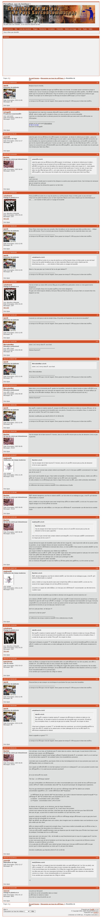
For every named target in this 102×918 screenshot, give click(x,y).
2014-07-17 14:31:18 (10, 315)
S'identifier (60, 29)
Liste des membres (25, 29)
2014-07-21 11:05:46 (10, 492)
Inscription (51, 29)
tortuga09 (7, 112)
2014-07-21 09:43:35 (10, 431)
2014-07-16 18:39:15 (10, 192)
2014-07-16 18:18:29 (10, 154)
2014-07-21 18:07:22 (10, 568)
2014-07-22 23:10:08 (10, 888)
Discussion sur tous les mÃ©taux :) (53, 78)
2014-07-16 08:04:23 (10, 82)
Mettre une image (70, 29)
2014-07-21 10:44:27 (10, 455)
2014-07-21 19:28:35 (10, 625)
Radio (85, 29)
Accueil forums (8, 29)
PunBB (92, 909)
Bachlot (6, 157)
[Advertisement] (51, 57)
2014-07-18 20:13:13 (10, 385)
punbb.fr (96, 912)
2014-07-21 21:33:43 (10, 658)
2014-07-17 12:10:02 (10, 282)
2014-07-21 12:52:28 (10, 517)
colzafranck (7, 196)
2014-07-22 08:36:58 (10, 679)
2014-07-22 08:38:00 (10, 705)
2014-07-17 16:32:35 (10, 341)
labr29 (5, 86)
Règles (35, 29)
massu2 (6, 891)
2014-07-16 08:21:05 (10, 109)
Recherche (42, 29)
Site (16, 29)
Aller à (19, 910)
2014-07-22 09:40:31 (10, 748)
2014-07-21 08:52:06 (10, 405)
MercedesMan (8, 344)
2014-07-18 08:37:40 (10, 359)
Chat (79, 29)
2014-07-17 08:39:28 (10, 252)
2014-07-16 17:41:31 (10, 134)
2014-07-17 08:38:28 (10, 226)
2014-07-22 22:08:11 (10, 857)
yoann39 (6, 137)
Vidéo (90, 29)
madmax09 (7, 458)
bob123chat (7, 662)
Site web (6, 218)
